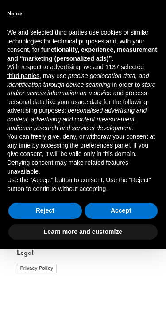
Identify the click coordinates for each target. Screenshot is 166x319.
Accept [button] (121, 280)
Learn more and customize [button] (83, 300)
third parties (23, 145)
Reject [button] (45, 280)
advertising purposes (35, 179)
